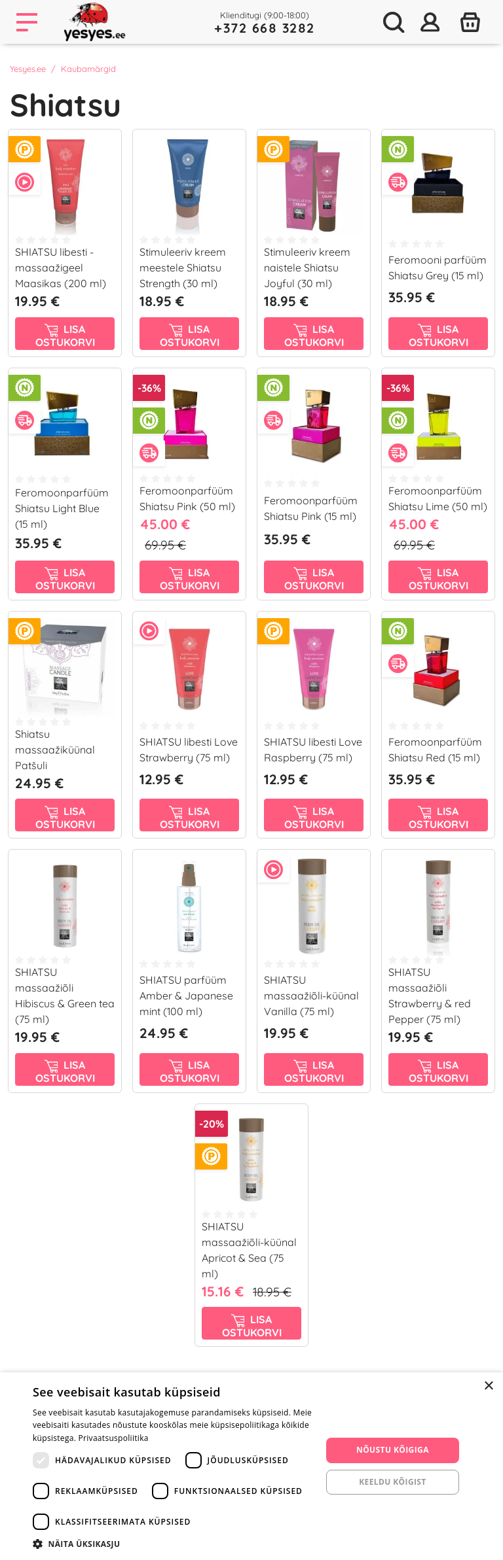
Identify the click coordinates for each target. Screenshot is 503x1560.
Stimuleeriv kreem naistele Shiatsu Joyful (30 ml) (307, 267)
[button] (173, 1543)
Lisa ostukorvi (65, 335)
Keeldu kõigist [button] (392, 1481)
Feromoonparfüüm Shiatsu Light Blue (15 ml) (62, 508)
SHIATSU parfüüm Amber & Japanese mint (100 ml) (186, 995)
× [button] (488, 1386)
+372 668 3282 (264, 28)
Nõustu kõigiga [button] (392, 1449)
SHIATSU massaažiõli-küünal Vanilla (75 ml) (311, 995)
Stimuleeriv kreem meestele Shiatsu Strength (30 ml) (183, 267)
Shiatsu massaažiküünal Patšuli (55, 749)
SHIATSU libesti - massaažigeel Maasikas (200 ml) (60, 267)
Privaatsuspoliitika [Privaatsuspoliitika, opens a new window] (114, 1438)
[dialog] (251, 1466)
